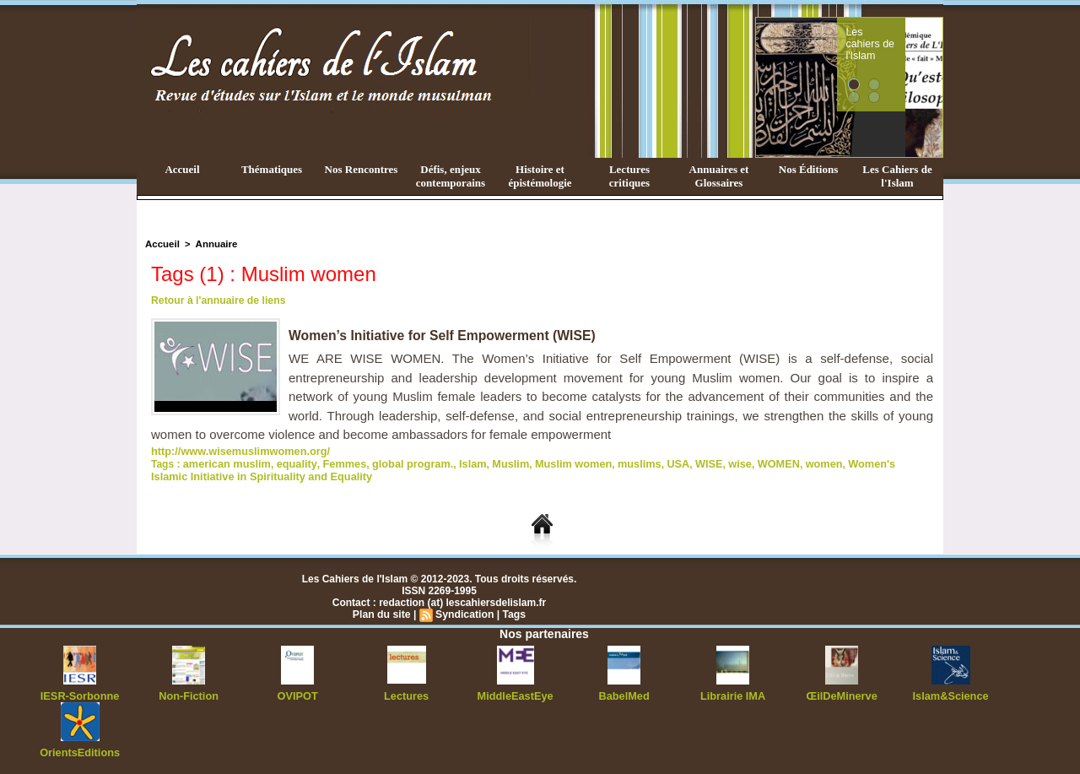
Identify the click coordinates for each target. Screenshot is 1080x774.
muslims (614, 462)
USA (651, 462)
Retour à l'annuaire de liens (217, 300)
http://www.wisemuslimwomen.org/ (235, 451)
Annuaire (213, 244)
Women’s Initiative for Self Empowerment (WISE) (445, 335)
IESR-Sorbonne (80, 693)
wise (710, 462)
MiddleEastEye (515, 693)
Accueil (182, 169)
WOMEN (746, 462)
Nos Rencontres (361, 169)
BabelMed (624, 693)
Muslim (492, 462)
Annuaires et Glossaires (719, 176)
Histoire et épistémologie (539, 176)
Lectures (407, 693)
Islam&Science (950, 693)
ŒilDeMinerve (841, 693)
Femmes (335, 462)
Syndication (464, 612)
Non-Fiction (188, 693)
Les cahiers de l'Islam (901, 36)
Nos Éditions (808, 169)
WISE (680, 462)
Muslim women (552, 462)
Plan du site (382, 612)
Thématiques (271, 169)
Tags (512, 612)
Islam (456, 462)
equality (290, 462)
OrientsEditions (79, 749)
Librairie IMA (733, 693)
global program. (399, 462)
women (789, 462)
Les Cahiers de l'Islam (897, 176)
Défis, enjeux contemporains (450, 176)
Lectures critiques (629, 176)
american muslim (224, 462)
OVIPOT (297, 693)
